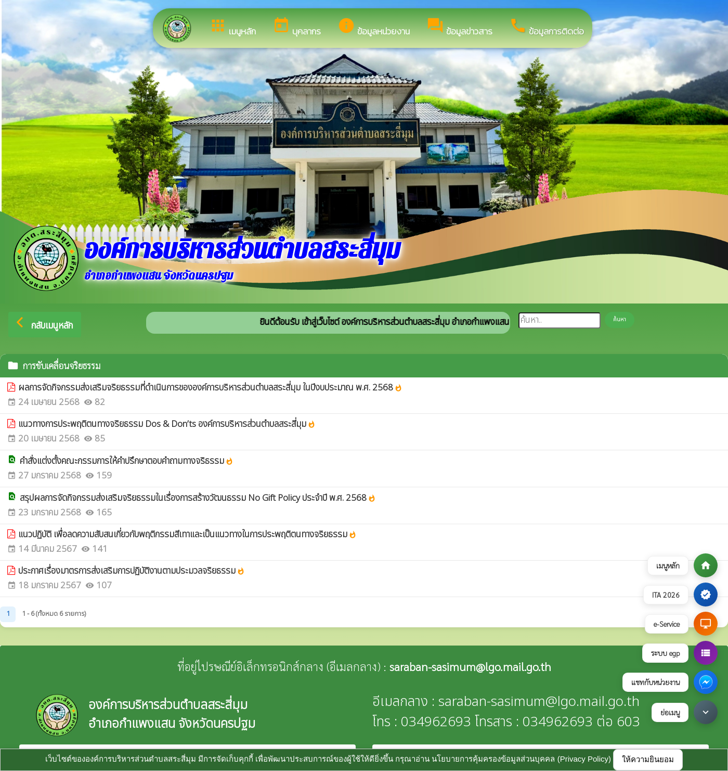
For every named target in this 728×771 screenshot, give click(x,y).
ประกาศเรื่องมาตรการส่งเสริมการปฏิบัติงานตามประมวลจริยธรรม (131, 571)
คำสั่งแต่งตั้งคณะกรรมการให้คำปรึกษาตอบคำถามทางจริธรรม (126, 461)
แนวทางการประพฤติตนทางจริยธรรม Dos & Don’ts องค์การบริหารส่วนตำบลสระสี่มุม (167, 424)
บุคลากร (296, 27)
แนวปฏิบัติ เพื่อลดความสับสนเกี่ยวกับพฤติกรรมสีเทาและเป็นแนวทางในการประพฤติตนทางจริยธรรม (187, 534)
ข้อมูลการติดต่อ (546, 27)
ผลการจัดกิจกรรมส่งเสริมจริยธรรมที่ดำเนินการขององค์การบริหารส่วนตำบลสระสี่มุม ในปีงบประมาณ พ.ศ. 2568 (210, 388)
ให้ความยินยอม (648, 759)
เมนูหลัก (232, 27)
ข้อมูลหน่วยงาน (373, 27)
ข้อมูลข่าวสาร (459, 27)
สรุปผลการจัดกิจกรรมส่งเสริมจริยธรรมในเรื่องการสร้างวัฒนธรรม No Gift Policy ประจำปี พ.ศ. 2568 (198, 498)
